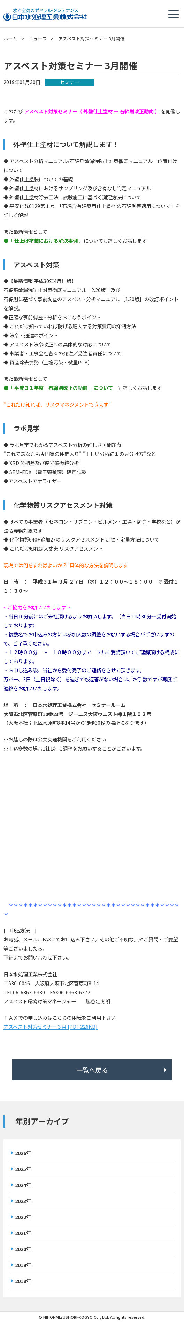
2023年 (23, 1200)
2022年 (23, 1216)
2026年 (23, 1152)
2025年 (23, 1168)
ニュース (38, 38)
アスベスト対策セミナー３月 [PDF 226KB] (50, 1026)
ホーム (10, 38)
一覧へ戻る (92, 1069)
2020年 (23, 1248)
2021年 (23, 1232)
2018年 (23, 1280)
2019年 (23, 1264)
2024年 (23, 1184)
